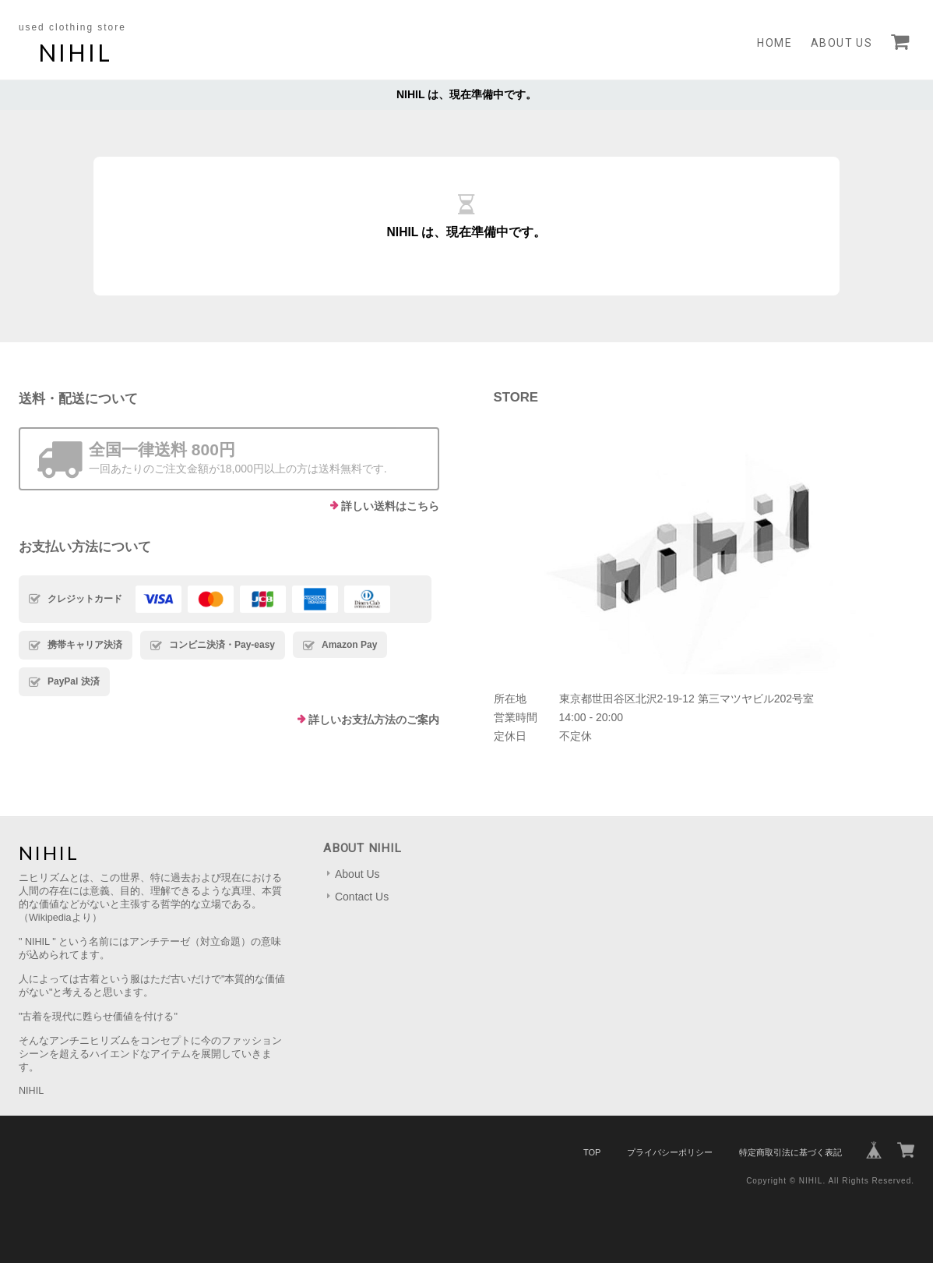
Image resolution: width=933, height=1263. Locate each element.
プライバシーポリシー (670, 1152)
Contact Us (362, 896)
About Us (841, 43)
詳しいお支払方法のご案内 (373, 719)
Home (774, 43)
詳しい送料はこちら (390, 506)
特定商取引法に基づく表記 (790, 1152)
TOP (591, 1152)
